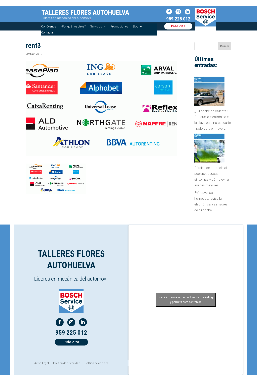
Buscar (224, 46)
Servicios (96, 26)
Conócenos (48, 26)
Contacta (47, 32)
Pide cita (178, 26)
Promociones (119, 26)
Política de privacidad (66, 363)
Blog (135, 26)
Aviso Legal (41, 363)
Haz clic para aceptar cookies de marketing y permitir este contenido (186, 300)
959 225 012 (178, 19)
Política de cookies (96, 363)
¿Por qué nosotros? (73, 26)
